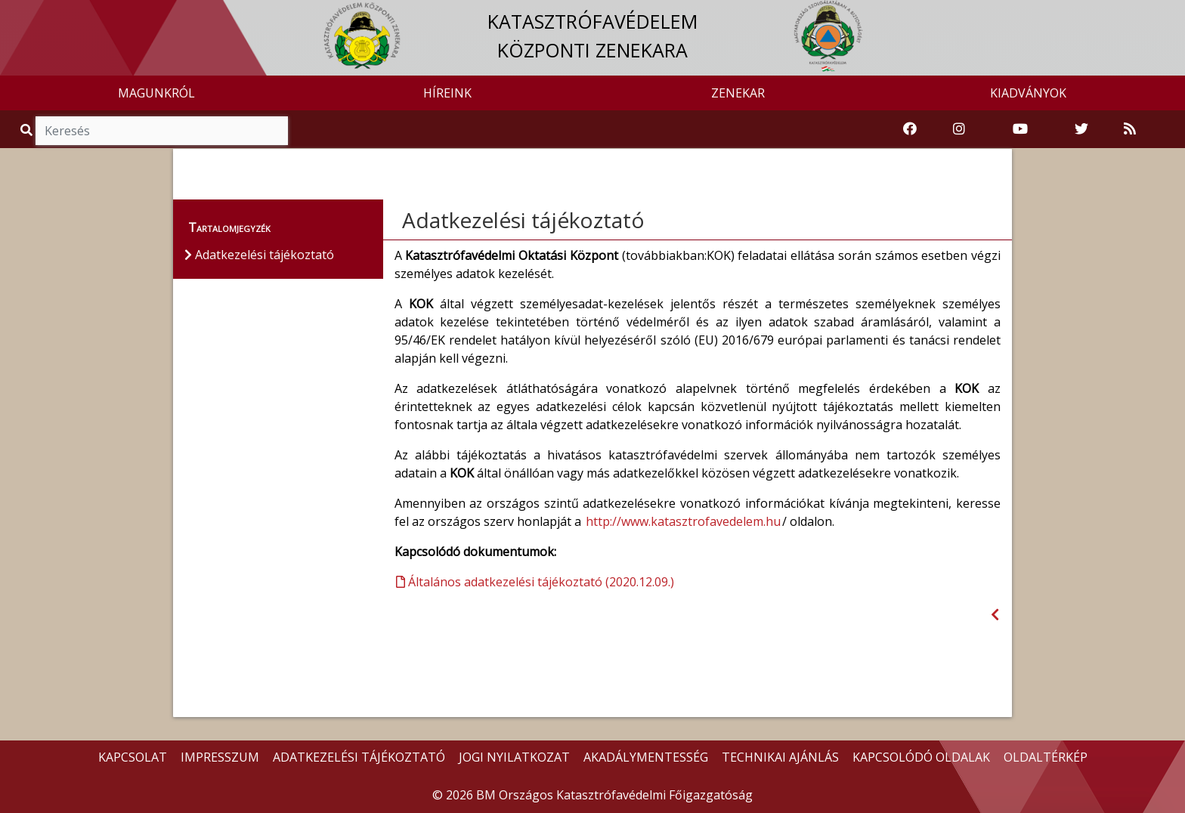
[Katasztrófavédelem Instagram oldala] (959, 129)
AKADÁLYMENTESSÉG (645, 757)
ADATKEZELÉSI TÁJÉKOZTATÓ (359, 757)
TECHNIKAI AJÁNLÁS (780, 757)
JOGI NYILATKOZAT (514, 757)
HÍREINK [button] (447, 93)
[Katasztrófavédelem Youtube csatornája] (1020, 129)
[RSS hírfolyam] (1129, 129)
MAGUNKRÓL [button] (156, 93)
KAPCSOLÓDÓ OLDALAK (921, 757)
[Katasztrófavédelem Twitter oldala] (1081, 129)
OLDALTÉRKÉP (1046, 757)
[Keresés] (162, 130)
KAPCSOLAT (132, 757)
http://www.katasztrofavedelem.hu (683, 521)
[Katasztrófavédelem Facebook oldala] (910, 129)
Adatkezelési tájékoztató (523, 220)
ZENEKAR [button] (738, 93)
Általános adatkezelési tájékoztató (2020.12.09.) (535, 581)
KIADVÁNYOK (1028, 93)
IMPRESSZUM (220, 757)
